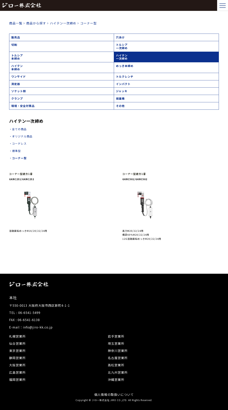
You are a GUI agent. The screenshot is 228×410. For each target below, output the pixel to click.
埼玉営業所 (116, 343)
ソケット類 (18, 91)
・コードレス (18, 143)
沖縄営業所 (116, 379)
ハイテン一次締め (122, 57)
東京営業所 (17, 350)
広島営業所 (17, 372)
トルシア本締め (17, 57)
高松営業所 (116, 365)
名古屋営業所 (118, 357)
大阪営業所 (17, 365)
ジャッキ (121, 91)
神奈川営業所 (118, 350)
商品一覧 (15, 23)
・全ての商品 (18, 129)
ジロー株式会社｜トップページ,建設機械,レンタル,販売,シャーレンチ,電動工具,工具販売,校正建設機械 (21, 5)
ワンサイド (18, 76)
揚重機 (120, 98)
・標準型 (15, 151)
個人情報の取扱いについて (114, 394)
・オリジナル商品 (20, 136)
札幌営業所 (17, 336)
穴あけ (120, 37)
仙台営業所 (17, 343)
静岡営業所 (17, 357)
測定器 (15, 84)
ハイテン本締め (17, 67)
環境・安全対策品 (23, 106)
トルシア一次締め (122, 46)
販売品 (15, 37)
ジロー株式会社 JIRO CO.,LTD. (109, 400)
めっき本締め (124, 66)
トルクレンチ (124, 76)
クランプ (17, 98)
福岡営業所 (17, 379)
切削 (14, 45)
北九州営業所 (118, 372)
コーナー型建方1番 (21, 174)
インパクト (123, 84)
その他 (120, 106)
